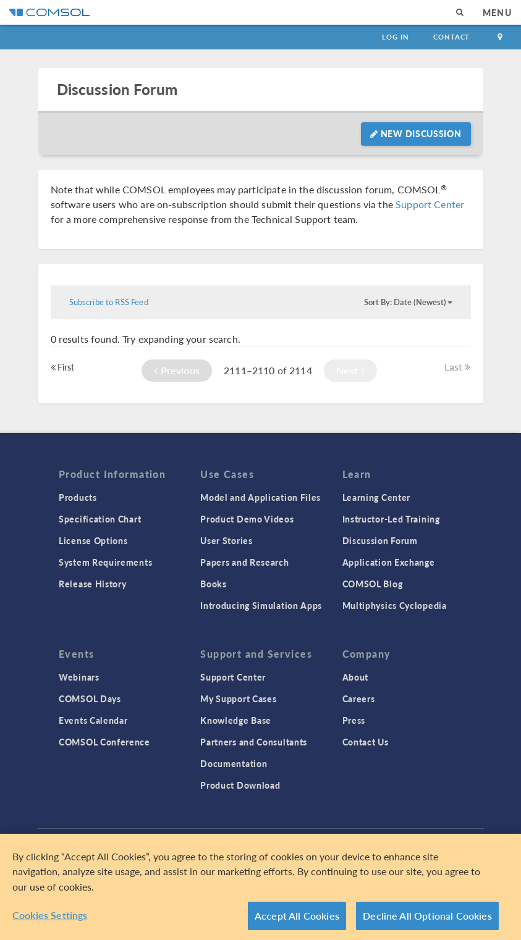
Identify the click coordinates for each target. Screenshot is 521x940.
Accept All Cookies (297, 916)
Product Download (240, 785)
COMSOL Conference (104, 742)
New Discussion (415, 133)
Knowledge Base (235, 720)
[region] (260, 887)
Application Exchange (388, 562)
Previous (177, 370)
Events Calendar (93, 720)
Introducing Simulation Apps (261, 605)
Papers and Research (244, 562)
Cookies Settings (50, 915)
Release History (93, 583)
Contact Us (365, 742)
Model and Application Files (260, 497)
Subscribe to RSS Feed (108, 302)
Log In (395, 36)
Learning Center (376, 497)
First (63, 367)
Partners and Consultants (253, 742)
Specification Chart (100, 519)
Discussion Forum (117, 89)
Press (354, 720)
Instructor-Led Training (391, 519)
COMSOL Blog (372, 583)
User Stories (226, 540)
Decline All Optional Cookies (427, 916)
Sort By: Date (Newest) (408, 302)
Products (78, 497)
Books (213, 583)
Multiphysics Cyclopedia (394, 605)
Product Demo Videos (247, 519)
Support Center (430, 204)
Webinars (79, 677)
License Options (93, 540)
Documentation (233, 763)
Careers (358, 698)
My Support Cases (238, 698)
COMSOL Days (90, 698)
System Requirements (105, 562)
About (355, 677)
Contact (451, 36)
